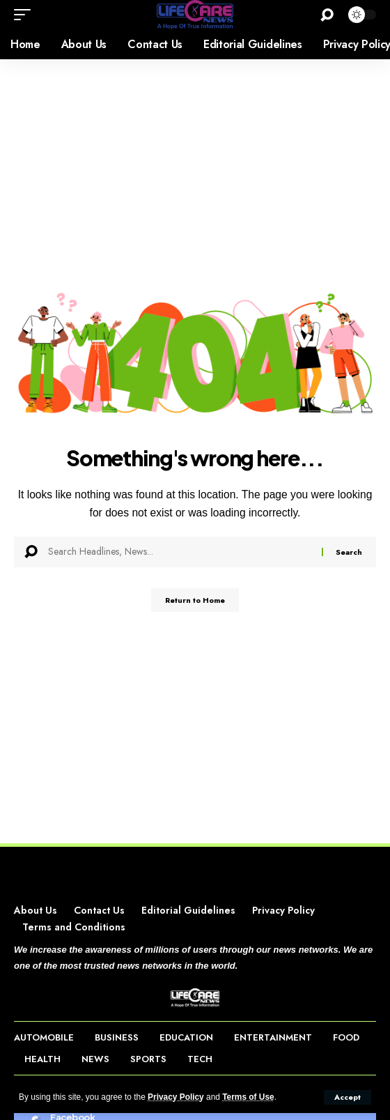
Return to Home (195, 600)
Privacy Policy (176, 1097)
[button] (347, 1097)
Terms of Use (248, 1097)
